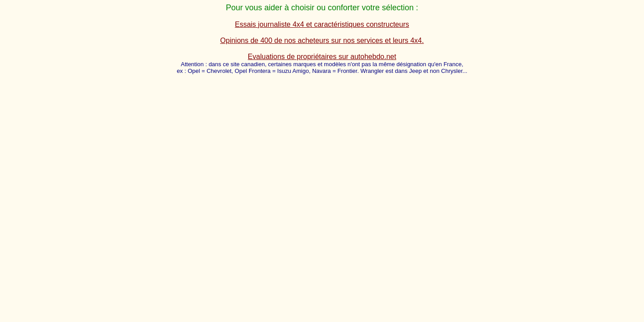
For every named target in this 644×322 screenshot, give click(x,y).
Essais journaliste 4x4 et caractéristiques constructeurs (322, 24)
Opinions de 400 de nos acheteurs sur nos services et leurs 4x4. (322, 40)
